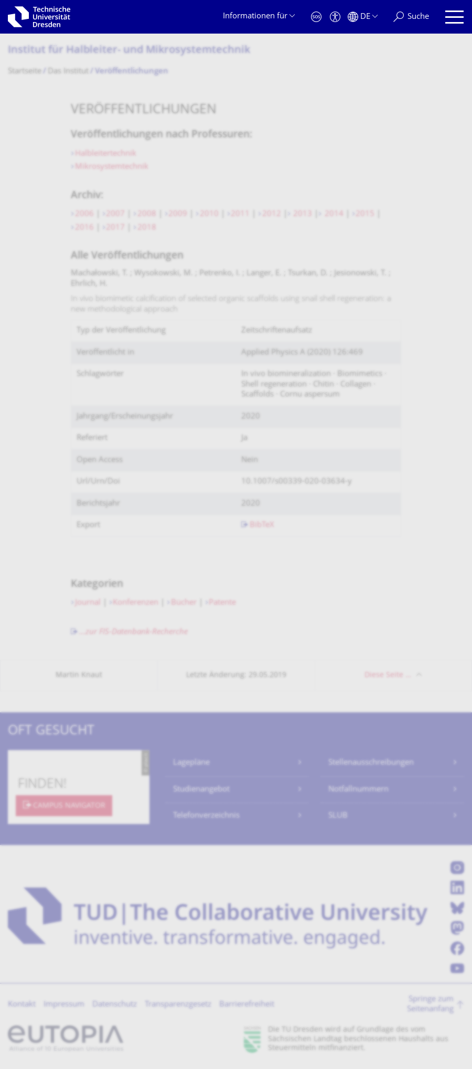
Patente (222, 603)
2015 (365, 214)
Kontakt (22, 1005)
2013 (301, 214)
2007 (115, 214)
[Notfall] (316, 17)
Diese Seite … (387, 675)
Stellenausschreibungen (371, 763)
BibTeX (262, 525)
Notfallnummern (358, 790)
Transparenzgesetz (178, 1005)
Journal (89, 603)
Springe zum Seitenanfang (430, 1005)
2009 (177, 214)
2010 (209, 214)
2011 (240, 214)
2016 (84, 228)
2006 (84, 214)
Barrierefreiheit (246, 1005)
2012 (271, 214)
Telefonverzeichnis (206, 816)
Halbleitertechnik (106, 154)
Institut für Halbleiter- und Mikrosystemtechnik (129, 51)
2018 (146, 228)
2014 (333, 214)
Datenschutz (114, 1005)
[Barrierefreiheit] (335, 17)
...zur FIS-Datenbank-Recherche (133, 632)
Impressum (64, 1005)
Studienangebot (201, 790)
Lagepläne (191, 763)
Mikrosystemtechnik (111, 167)
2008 (146, 214)
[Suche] (411, 17)
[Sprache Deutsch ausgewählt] (363, 17)
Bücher (184, 603)
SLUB (338, 816)
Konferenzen (136, 603)
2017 (115, 228)
